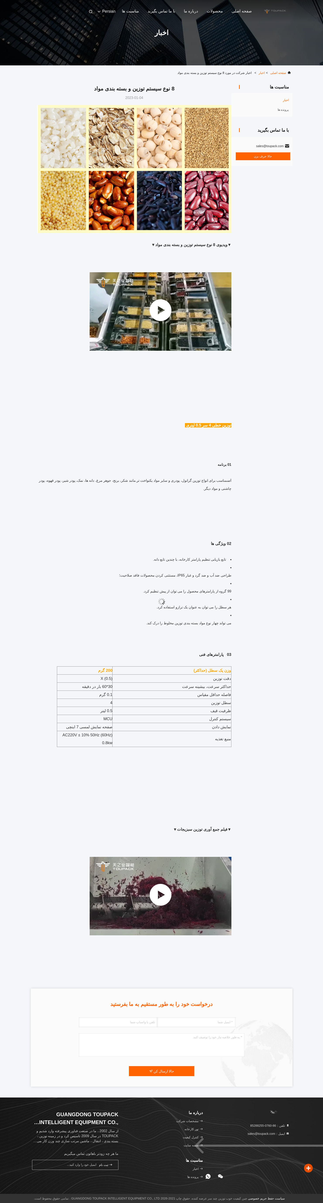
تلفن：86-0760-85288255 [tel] (269, 1125)
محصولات (215, 11)
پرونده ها (283, 109)
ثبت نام (106, 1165)
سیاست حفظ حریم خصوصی (266, 1198)
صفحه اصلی (242, 11)
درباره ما (191, 11)
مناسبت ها (130, 11)
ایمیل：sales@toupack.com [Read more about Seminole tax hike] (268, 1133)
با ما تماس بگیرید (161, 11)
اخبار (262, 73)
